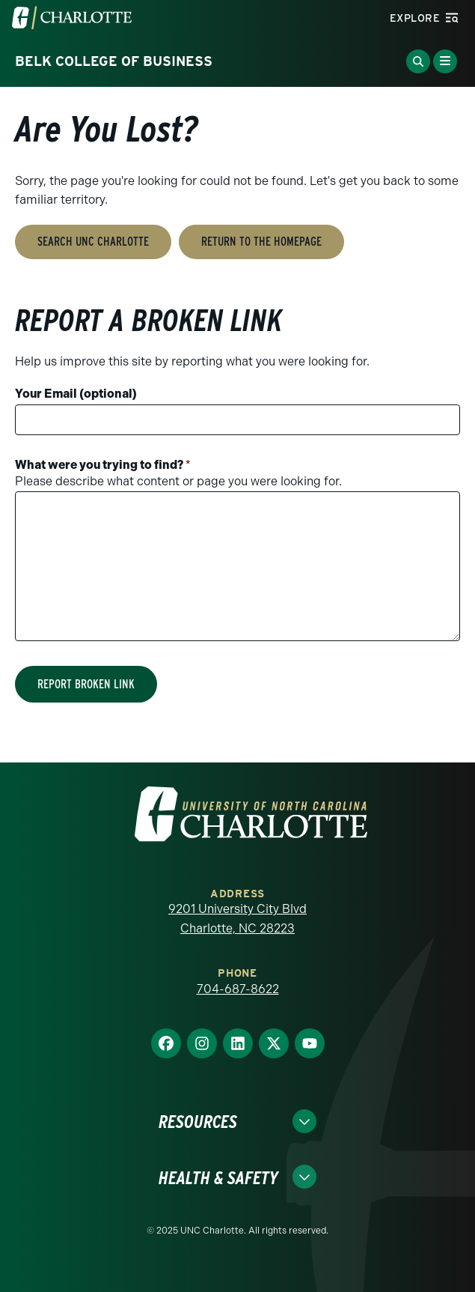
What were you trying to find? (103, 465)
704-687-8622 (238, 989)
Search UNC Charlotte (93, 241)
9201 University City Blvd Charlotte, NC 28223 (237, 918)
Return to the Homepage (261, 241)
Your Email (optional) (76, 393)
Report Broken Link (86, 684)
